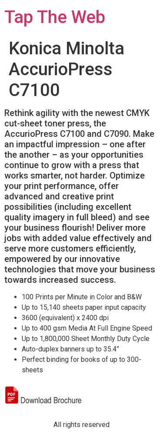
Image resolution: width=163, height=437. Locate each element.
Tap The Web (54, 17)
